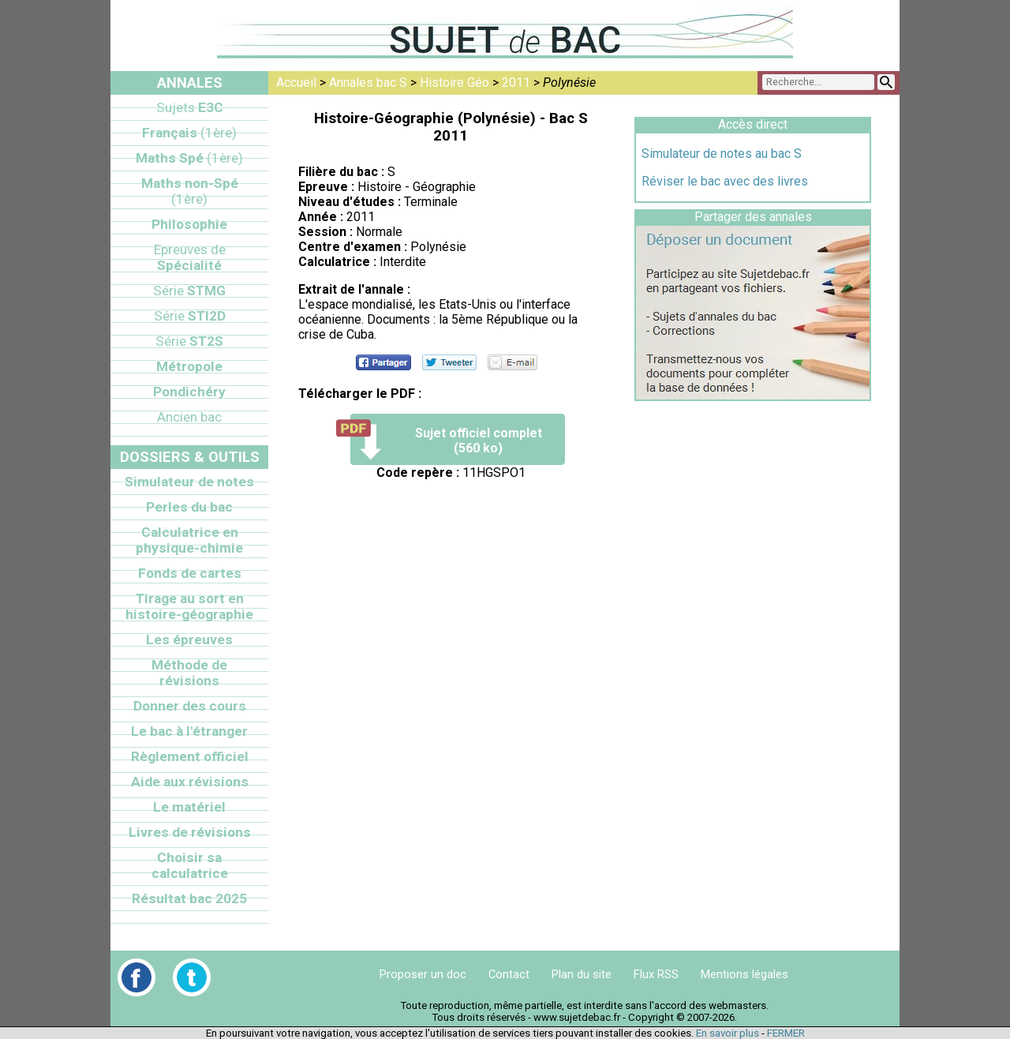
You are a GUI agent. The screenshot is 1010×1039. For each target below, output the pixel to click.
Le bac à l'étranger (189, 731)
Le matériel (189, 807)
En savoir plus (727, 1033)
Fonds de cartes (189, 573)
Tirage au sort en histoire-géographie (189, 606)
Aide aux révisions (190, 782)
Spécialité (190, 257)
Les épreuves (189, 639)
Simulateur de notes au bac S (722, 153)
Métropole (189, 366)
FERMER (786, 1033)
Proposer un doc (423, 974)
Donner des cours (189, 706)
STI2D (190, 316)
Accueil (296, 82)
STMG (189, 290)
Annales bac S (368, 82)
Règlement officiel (190, 756)
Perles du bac (189, 507)
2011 (516, 82)
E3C (189, 107)
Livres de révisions (190, 832)
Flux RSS (656, 974)
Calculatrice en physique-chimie (189, 540)
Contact (508, 974)
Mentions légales (744, 974)
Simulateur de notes (189, 481)
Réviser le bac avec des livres (725, 181)
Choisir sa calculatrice (190, 865)
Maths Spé (189, 158)
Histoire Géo (454, 82)
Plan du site (582, 974)
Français (189, 133)
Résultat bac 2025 (189, 898)
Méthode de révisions (189, 672)
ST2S (189, 341)
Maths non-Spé (189, 191)
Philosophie (189, 224)
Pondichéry (189, 391)
